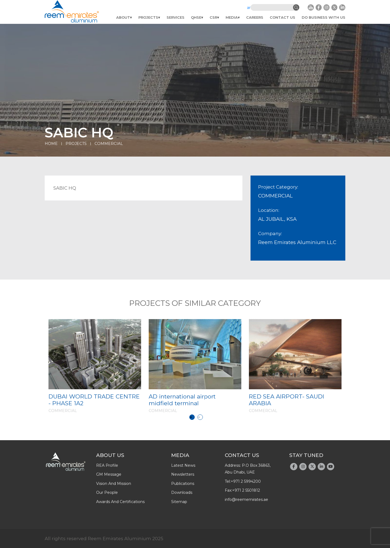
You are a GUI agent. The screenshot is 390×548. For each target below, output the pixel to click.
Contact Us (282, 17)
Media (232, 17)
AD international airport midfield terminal (182, 400)
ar (249, 7)
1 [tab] (192, 417)
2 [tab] (200, 417)
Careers (254, 17)
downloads (181, 492)
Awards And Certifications (120, 501)
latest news (183, 465)
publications (182, 483)
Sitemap (179, 501)
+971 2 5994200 (246, 481)
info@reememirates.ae (246, 499)
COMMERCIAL (109, 143)
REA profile (107, 465)
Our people (107, 492)
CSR (213, 17)
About (123, 17)
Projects (148, 17)
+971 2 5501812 (246, 490)
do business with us (323, 17)
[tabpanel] (94, 366)
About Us (110, 455)
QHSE (196, 17)
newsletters (182, 474)
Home (51, 143)
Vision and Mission (113, 483)
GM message (108, 474)
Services (175, 17)
